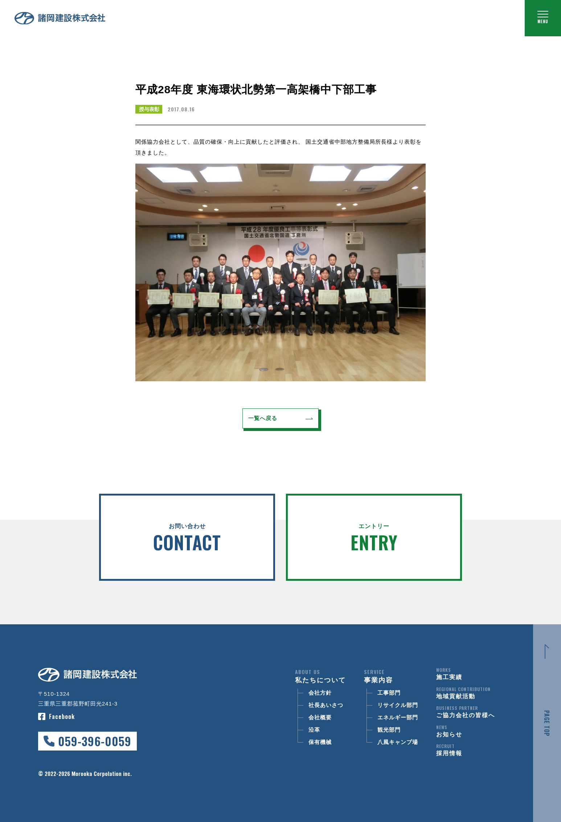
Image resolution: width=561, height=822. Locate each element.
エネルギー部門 (397, 717)
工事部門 (389, 693)
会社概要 (320, 717)
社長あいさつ (325, 705)
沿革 (314, 730)
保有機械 (320, 742)
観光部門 (389, 730)
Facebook (62, 716)
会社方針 (320, 693)
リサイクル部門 (397, 705)
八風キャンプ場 (397, 742)
